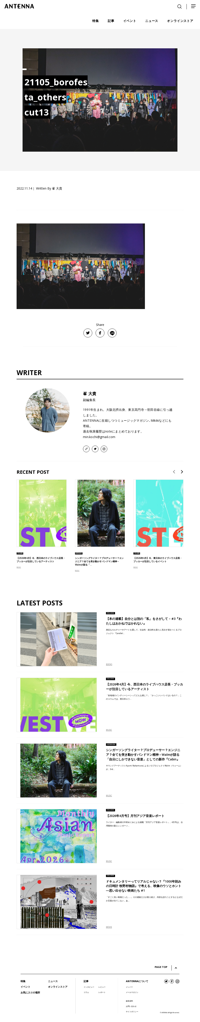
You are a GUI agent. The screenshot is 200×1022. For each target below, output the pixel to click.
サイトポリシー (132, 1011)
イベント (25, 986)
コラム (86, 992)
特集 (23, 981)
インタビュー (89, 987)
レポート (102, 992)
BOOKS (109, 664)
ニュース (53, 981)
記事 (86, 981)
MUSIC (19, 567)
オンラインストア (57, 986)
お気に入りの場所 (30, 992)
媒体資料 (129, 1001)
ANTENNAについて (137, 981)
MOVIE (109, 927)
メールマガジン (132, 992)
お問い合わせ (131, 1006)
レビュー (102, 987)
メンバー (129, 987)
